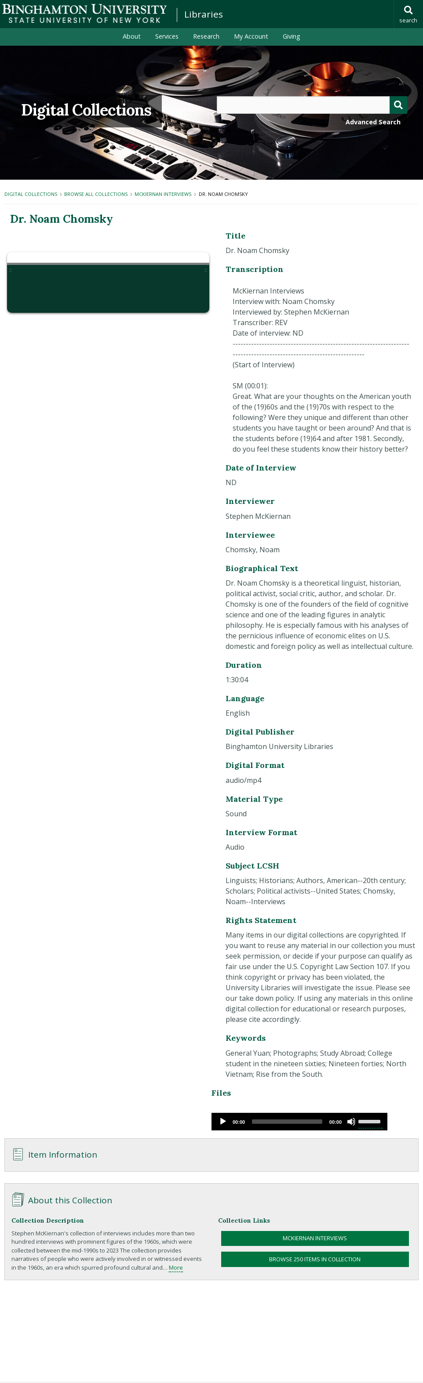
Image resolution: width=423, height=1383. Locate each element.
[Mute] (351, 1121)
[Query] (312, 105)
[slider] (287, 1121)
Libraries (203, 14)
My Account (251, 36)
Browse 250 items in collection (315, 1259)
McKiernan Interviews (163, 194)
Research (206, 36)
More (176, 1267)
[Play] (223, 1121)
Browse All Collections (96, 194)
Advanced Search (373, 122)
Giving (291, 36)
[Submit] (398, 105)
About (132, 36)
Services (167, 36)
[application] (299, 1121)
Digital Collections (86, 110)
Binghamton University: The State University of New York (84, 13)
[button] (27, 292)
